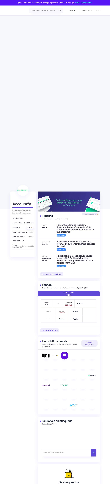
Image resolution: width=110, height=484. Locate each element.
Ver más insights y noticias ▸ (52, 274)
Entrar (98, 10)
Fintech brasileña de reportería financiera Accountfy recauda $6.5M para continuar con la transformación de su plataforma (76, 228)
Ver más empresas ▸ (89, 343)
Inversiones (61, 235)
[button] (72, 10)
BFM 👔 (30, 227)
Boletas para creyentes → (84, 3)
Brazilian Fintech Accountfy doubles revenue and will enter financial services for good (76, 243)
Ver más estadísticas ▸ (50, 330)
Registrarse (85, 10)
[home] (16, 10)
